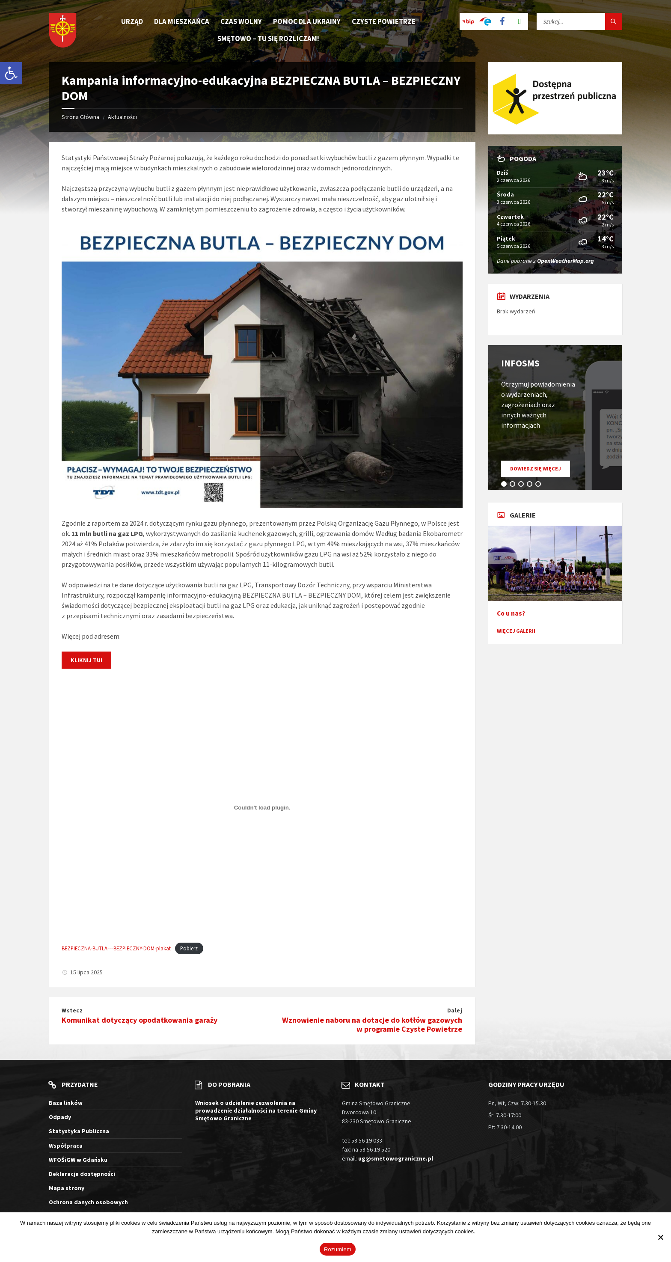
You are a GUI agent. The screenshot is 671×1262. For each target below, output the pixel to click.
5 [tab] (539, 485)
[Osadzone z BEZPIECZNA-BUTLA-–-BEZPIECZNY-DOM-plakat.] (262, 807)
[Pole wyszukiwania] (579, 21)
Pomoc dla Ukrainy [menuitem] (307, 21)
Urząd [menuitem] (132, 21)
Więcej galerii (516, 631)
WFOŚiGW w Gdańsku (78, 1160)
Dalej (455, 1010)
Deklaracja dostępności (82, 1174)
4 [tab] (531, 485)
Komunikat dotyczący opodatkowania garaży (139, 1020)
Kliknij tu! (86, 660)
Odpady (60, 1117)
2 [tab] (514, 485)
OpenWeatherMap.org (565, 261)
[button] (11, 73)
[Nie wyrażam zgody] (660, 1237)
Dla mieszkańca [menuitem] (181, 21)
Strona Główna (80, 117)
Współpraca (66, 1145)
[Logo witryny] (63, 31)
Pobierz (189, 948)
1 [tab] (505, 485)
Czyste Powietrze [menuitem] (384, 21)
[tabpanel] (555, 417)
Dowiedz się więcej (540, 471)
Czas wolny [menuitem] (241, 21)
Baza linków (66, 1103)
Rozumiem (337, 1249)
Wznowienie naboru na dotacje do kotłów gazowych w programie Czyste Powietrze (372, 1024)
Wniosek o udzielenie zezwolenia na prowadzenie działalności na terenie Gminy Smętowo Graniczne (256, 1110)
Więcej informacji (498, 1231)
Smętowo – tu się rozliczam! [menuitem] (268, 38)
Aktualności (122, 117)
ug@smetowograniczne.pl (395, 1158)
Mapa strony (66, 1188)
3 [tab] (522, 485)
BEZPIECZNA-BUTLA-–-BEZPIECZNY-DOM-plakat (116, 948)
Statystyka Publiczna (79, 1131)
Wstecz (72, 1010)
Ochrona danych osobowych (88, 1202)
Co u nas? (511, 613)
